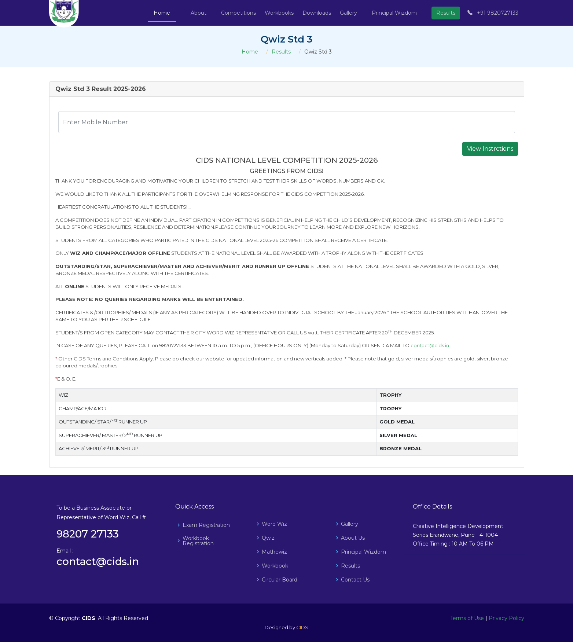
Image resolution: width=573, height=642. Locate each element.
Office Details (432, 506)
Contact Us (355, 579)
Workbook (275, 565)
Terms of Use (467, 618)
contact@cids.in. (430, 345)
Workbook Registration (198, 541)
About (198, 13)
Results (281, 51)
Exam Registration (206, 525)
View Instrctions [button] (490, 148)
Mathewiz (274, 551)
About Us (353, 537)
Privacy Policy (506, 618)
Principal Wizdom (394, 13)
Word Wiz (274, 524)
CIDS (302, 627)
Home (162, 13)
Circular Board (279, 579)
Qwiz (268, 537)
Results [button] (445, 13)
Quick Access (194, 506)
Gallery (349, 524)
